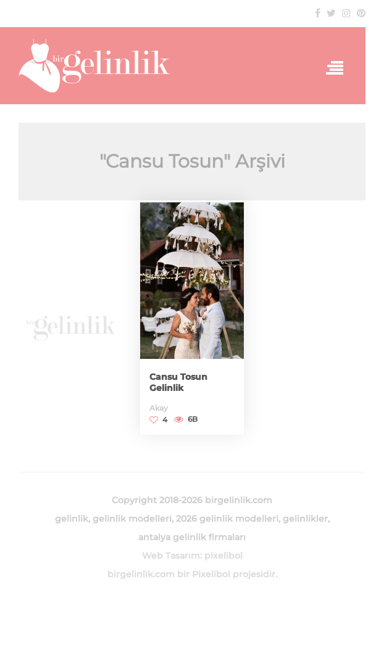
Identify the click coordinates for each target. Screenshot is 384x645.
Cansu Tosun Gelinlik (178, 382)
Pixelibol (211, 574)
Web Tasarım (171, 555)
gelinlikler (305, 518)
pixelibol (223, 555)
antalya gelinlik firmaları (192, 537)
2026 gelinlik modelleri (227, 518)
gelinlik (71, 518)
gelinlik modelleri (132, 518)
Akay (158, 408)
